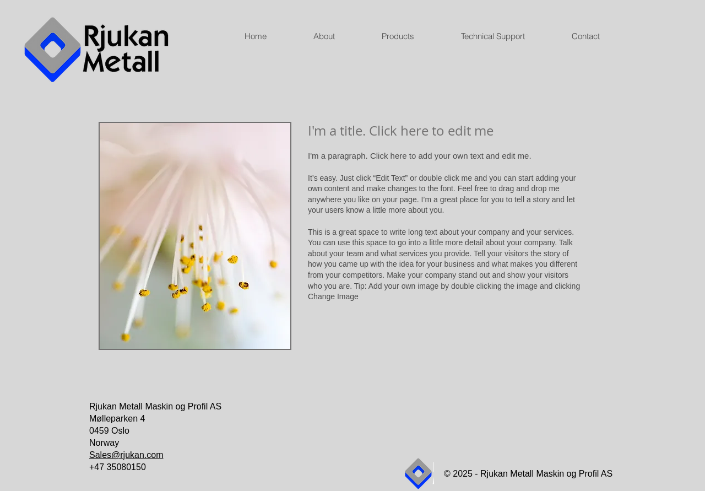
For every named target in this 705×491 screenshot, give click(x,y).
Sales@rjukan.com (126, 455)
